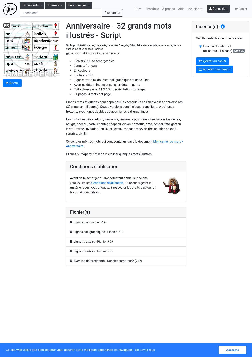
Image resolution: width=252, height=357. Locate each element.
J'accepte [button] (232, 349)
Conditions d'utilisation (107, 183)
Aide (181, 9)
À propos (168, 9)
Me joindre (194, 9)
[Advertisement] (126, 307)
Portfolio (153, 9)
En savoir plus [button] (145, 349)
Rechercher (112, 13)
